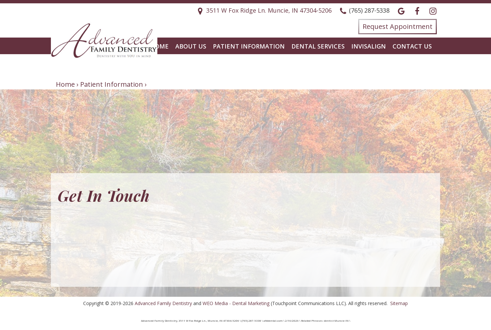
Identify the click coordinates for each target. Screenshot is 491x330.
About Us (190, 46)
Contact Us (412, 46)
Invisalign (368, 46)
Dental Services (318, 46)
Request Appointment (397, 26)
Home (159, 46)
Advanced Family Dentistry (163, 303)
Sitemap (399, 303)
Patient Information (249, 46)
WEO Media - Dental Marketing (236, 303)
